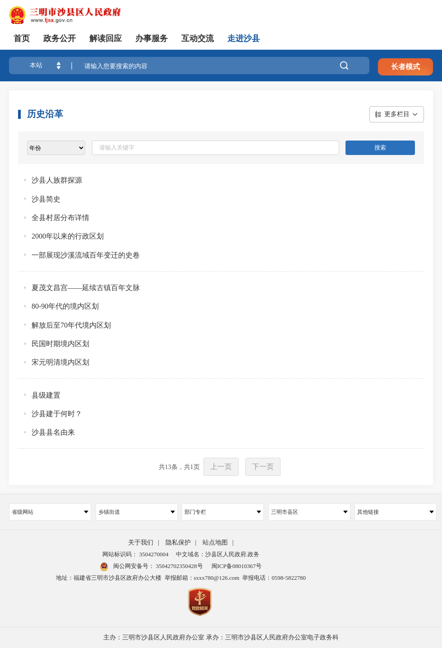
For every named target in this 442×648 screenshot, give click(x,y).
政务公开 (59, 38)
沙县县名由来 (53, 432)
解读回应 (105, 38)
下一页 (263, 466)
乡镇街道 (136, 512)
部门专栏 (222, 512)
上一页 (221, 466)
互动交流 (197, 38)
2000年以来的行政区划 (68, 236)
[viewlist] (56, 148)
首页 (22, 38)
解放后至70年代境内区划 (71, 325)
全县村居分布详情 (60, 217)
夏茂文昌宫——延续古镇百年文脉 (86, 287)
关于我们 (140, 542)
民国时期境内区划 (60, 343)
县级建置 (46, 395)
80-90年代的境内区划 (65, 306)
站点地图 (215, 542)
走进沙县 (243, 38)
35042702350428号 (178, 566)
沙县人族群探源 (57, 180)
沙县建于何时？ (57, 414)
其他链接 (395, 512)
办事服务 (151, 38)
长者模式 (405, 66)
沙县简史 (46, 199)
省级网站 (50, 512)
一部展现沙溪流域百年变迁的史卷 (86, 255)
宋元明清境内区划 (60, 362)
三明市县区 (309, 512)
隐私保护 (178, 542)
